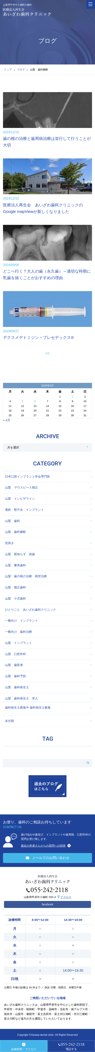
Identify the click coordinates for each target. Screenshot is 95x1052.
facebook (47, 904)
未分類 (9, 720)
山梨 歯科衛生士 (17, 687)
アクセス (65, 897)
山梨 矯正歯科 (15, 587)
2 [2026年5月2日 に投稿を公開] (72, 396)
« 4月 (6, 420)
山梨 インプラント (18, 642)
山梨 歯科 (12, 521)
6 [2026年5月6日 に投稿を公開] (35, 401)
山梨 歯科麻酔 (15, 531)
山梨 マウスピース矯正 (21, 487)
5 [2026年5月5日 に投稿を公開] (22, 401)
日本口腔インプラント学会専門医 (27, 476)
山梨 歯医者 (14, 665)
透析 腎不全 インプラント (24, 509)
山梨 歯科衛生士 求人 (21, 698)
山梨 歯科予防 (15, 676)
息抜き (9, 543)
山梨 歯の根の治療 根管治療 (26, 576)
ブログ (21, 69)
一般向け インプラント (21, 620)
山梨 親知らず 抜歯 (20, 554)
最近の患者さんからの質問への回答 (43, 845)
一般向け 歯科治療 (18, 631)
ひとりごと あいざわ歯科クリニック (30, 609)
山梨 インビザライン (20, 498)
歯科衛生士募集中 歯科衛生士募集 (28, 707)
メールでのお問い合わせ (47, 858)
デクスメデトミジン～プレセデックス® (38, 337)
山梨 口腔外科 (15, 654)
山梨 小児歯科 (15, 598)
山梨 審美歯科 (15, 565)
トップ (8, 69)
